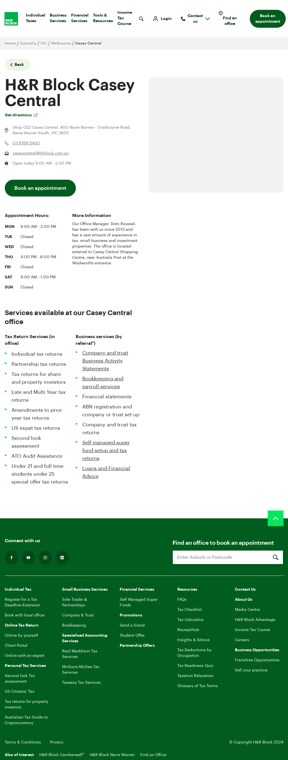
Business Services (58, 19)
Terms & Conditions (23, 742)
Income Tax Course (124, 19)
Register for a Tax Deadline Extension (22, 602)
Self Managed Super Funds (139, 602)
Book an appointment (267, 19)
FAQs (182, 600)
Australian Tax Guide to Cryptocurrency (26, 720)
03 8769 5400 (26, 143)
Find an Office (153, 755)
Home (10, 43)
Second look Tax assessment (20, 678)
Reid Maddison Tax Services (79, 654)
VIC (43, 43)
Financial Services (80, 19)
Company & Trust (78, 615)
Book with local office (24, 615)
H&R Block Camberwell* (61, 755)
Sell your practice (251, 670)
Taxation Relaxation (195, 676)
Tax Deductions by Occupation (194, 653)
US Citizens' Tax (19, 692)
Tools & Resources (103, 19)
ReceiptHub (188, 630)
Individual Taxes (35, 19)
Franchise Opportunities (257, 660)
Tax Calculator (190, 620)
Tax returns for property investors (26, 704)
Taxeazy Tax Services (81, 683)
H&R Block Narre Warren (112, 755)
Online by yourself (21, 635)
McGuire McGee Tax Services (80, 669)
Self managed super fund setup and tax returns (106, 450)
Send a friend (132, 625)
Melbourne (61, 43)
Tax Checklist (189, 610)
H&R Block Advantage (255, 620)
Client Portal (16, 646)
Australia (28, 43)
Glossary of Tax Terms (197, 686)
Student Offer (132, 635)
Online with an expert (24, 656)
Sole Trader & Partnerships (74, 602)
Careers (242, 640)
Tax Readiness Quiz (195, 666)
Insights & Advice (193, 640)
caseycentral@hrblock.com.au (41, 153)
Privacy (56, 742)
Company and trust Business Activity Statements (105, 360)
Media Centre (247, 610)
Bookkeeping (74, 625)
